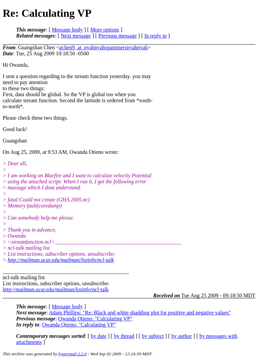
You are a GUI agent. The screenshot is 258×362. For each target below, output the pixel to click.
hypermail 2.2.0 (72, 353)
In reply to (155, 36)
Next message (76, 36)
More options (104, 30)
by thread (124, 336)
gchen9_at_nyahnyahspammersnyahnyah (103, 47)
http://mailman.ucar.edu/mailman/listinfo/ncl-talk (61, 260)
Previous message (117, 36)
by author (181, 336)
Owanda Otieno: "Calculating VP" (95, 318)
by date (98, 336)
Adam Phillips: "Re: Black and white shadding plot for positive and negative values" (140, 312)
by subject (153, 336)
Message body (67, 30)
